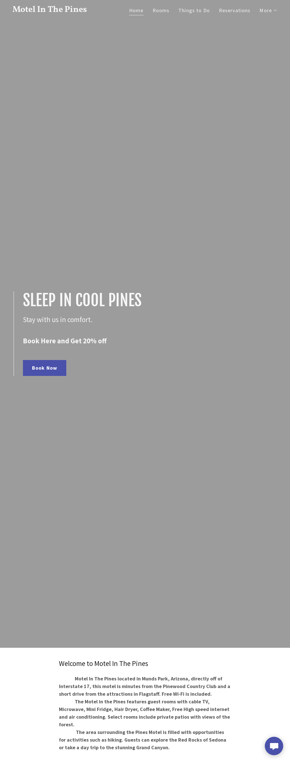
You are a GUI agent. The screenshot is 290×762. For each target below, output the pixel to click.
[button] (268, 10)
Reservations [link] (235, 10)
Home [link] (136, 10)
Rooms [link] (161, 10)
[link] (58, 10)
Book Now (44, 368)
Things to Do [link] (194, 10)
